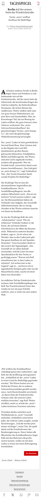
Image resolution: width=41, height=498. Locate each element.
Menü (3, 3)
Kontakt (20, 476)
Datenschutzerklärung (19, 481)
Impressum (19, 472)
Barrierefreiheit (19, 489)
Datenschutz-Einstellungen (19, 485)
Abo (38, 3)
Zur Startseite (31, 453)
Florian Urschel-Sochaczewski (21, 26)
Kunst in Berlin (7, 460)
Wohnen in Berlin (21, 460)
